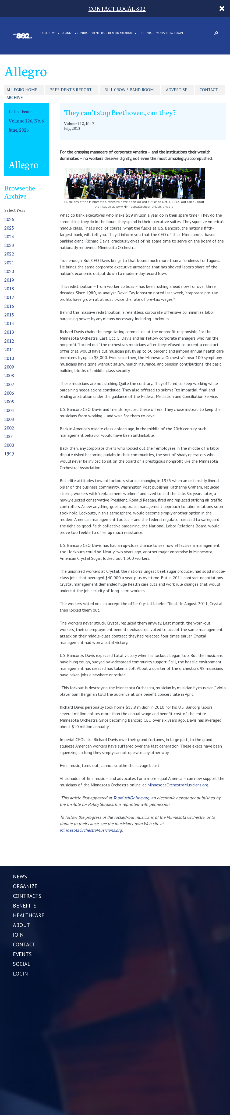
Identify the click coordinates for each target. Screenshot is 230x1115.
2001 (9, 436)
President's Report (70, 89)
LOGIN (178, 33)
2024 (9, 236)
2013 (9, 331)
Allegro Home (21, 89)
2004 (9, 410)
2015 (9, 314)
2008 (9, 375)
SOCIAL (169, 33)
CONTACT (149, 33)
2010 (9, 357)
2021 (9, 262)
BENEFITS (98, 33)
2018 (9, 288)
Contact (209, 89)
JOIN (140, 33)
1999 (9, 453)
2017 (9, 297)
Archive (14, 97)
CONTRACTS (84, 33)
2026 (9, 219)
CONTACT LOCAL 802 (117, 8)
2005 (9, 401)
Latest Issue (20, 111)
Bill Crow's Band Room (129, 89)
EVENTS (160, 33)
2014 (9, 323)
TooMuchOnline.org (131, 797)
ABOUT (129, 33)
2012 (9, 340)
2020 (9, 271)
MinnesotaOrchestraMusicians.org (177, 784)
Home (44, 33)
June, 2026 (19, 129)
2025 (9, 227)
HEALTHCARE (116, 33)
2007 (9, 384)
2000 (9, 444)
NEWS (52, 33)
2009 (9, 366)
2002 (9, 427)
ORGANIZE (66, 33)
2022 (9, 253)
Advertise (176, 89)
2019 (9, 279)
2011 (9, 349)
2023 (9, 244)
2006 (9, 392)
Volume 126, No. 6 (26, 120)
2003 (9, 418)
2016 (9, 305)
